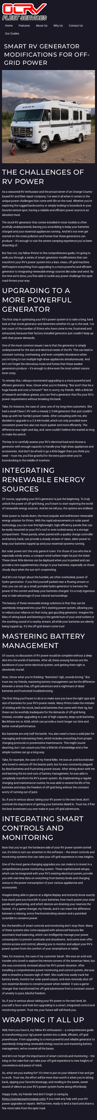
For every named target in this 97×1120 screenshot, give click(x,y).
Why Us (58, 25)
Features (24, 25)
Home (9, 25)
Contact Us (76, 25)
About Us (41, 25)
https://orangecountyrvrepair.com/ (24, 1099)
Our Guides (12, 33)
